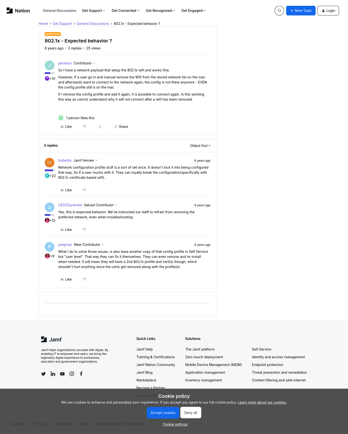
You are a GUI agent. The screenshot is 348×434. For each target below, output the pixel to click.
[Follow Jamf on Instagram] (71, 373)
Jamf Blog (145, 372)
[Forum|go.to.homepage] (18, 10)
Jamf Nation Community (156, 365)
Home (43, 23)
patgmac (65, 244)
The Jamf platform (200, 349)
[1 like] (76, 117)
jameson (65, 63)
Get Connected (126, 10)
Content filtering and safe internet (279, 380)
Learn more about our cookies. (262, 402)
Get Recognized (161, 10)
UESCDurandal (70, 205)
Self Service (261, 349)
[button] (301, 10)
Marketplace (146, 380)
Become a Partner (151, 388)
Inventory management (203, 380)
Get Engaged (193, 10)
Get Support (94, 10)
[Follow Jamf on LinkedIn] (53, 373)
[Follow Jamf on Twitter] (43, 374)
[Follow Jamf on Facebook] (81, 373)
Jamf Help (145, 349)
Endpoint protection (267, 365)
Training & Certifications (156, 357)
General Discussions (59, 10)
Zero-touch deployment (204, 357)
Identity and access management (278, 357)
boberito (65, 160)
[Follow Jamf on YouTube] (62, 373)
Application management (205, 372)
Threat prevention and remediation (279, 372)
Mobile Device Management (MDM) (213, 365)
